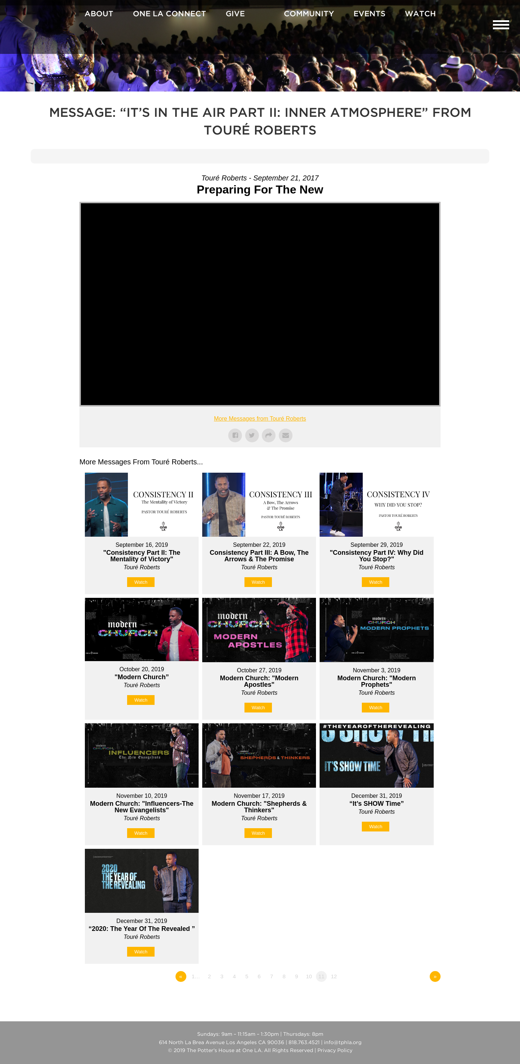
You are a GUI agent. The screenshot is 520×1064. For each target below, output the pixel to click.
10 (309, 976)
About (98, 14)
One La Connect (169, 14)
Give (235, 14)
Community (309, 14)
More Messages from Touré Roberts (260, 419)
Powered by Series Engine (414, 996)
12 (334, 976)
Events (369, 14)
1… (196, 976)
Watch (420, 14)
